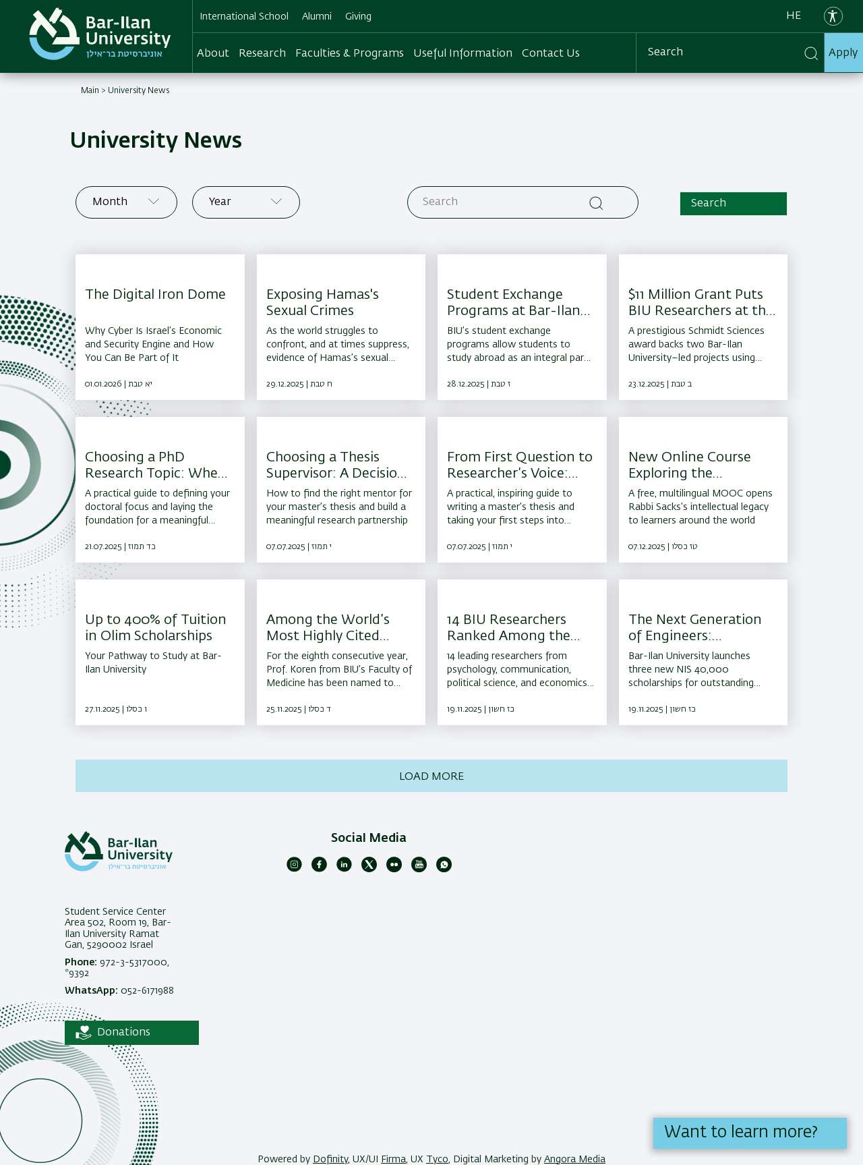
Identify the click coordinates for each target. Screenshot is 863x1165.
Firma (393, 1159)
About (213, 54)
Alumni (317, 17)
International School (244, 17)
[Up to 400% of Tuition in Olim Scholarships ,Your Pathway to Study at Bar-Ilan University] (160, 652)
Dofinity (330, 1159)
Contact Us (551, 54)
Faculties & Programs (349, 54)
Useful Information (462, 54)
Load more (431, 777)
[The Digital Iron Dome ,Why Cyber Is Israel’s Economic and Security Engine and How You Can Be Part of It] (160, 327)
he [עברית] (793, 16)
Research (262, 54)
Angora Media (574, 1159)
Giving (358, 17)
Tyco (437, 1159)
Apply (843, 53)
